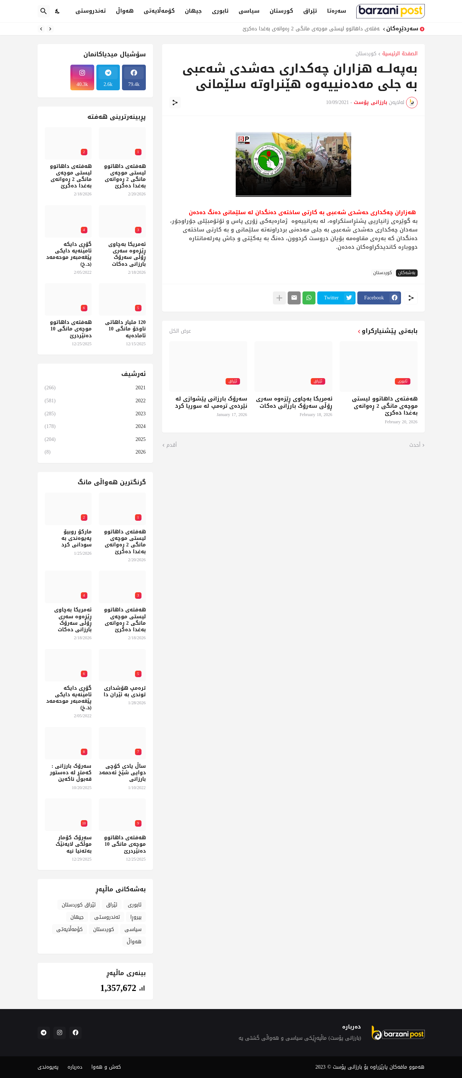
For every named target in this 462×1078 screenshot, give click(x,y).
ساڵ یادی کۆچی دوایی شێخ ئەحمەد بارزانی (122, 773)
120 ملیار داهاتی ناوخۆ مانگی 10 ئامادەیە (125, 329)
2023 (95, 414)
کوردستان (366, 54)
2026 (95, 451)
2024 (95, 426)
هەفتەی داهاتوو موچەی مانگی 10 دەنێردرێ (71, 329)
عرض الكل (180, 331)
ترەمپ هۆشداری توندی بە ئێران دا (125, 691)
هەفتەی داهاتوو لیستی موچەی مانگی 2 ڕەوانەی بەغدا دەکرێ (309, 29)
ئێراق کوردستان (79, 905)
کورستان (281, 11)
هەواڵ (125, 11)
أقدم (171, 445)
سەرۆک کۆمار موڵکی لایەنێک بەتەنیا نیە (74, 844)
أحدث (414, 445)
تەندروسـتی (107, 917)
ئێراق (310, 11)
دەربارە (74, 1067)
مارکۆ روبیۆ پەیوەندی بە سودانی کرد (76, 539)
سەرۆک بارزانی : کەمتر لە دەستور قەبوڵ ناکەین (71, 773)
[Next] (41, 29)
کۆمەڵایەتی (159, 11)
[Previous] (50, 29)
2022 (95, 401)
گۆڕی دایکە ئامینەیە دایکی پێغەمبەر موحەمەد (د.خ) (69, 254)
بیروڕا (135, 917)
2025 (95, 439)
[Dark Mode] (58, 11)
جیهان (193, 11)
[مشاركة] (175, 102)
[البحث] (44, 11)
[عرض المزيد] (279, 297)
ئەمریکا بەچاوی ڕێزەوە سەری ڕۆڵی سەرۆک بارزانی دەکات (294, 402)
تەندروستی (90, 11)
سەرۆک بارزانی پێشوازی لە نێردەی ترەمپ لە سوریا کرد (211, 402)
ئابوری (220, 11)
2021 (95, 388)
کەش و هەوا (106, 1067)
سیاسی (249, 11)
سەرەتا (336, 11)
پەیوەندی (48, 1067)
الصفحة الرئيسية (400, 54)
